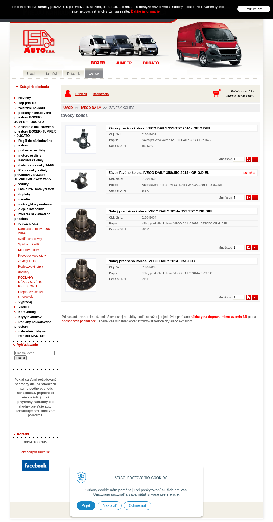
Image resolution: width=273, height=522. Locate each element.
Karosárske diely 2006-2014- (34, 231)
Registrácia (101, 94)
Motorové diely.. (29, 250)
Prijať (86, 505)
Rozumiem (253, 9)
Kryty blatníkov (30, 317)
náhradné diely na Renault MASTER (32, 334)
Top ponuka (27, 103)
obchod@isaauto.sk (35, 452)
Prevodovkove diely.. (32, 255)
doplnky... (24, 272)
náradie (24, 199)
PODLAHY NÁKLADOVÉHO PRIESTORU (30, 282)
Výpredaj (25, 302)
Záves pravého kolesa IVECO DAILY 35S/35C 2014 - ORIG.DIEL (160, 128)
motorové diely (29, 155)
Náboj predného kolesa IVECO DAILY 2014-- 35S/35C (152, 261)
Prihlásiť (81, 94)
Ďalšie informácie (145, 11)
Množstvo (225, 159)
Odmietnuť (137, 505)
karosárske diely (30, 160)
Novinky (24, 98)
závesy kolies (27, 261)
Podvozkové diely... (32, 266)
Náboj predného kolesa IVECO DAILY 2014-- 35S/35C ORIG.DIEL (161, 211)
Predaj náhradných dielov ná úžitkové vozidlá (39, 41)
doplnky (24, 194)
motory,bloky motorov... (36, 204)
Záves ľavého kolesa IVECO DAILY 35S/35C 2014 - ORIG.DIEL (159, 173)
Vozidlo (24, 307)
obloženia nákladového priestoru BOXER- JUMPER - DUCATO (35, 131)
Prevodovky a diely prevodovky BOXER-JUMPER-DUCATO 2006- (32, 174)
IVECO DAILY (28, 224)
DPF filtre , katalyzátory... (37, 189)
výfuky (23, 184)
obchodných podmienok (79, 321)
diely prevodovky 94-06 (36, 165)
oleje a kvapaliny (31, 209)
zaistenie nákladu (31, 108)
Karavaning (27, 312)
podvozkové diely (31, 150)
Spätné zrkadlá (28, 244)
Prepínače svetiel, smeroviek (30, 294)
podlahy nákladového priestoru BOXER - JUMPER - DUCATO (32, 117)
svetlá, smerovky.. (30, 239)
